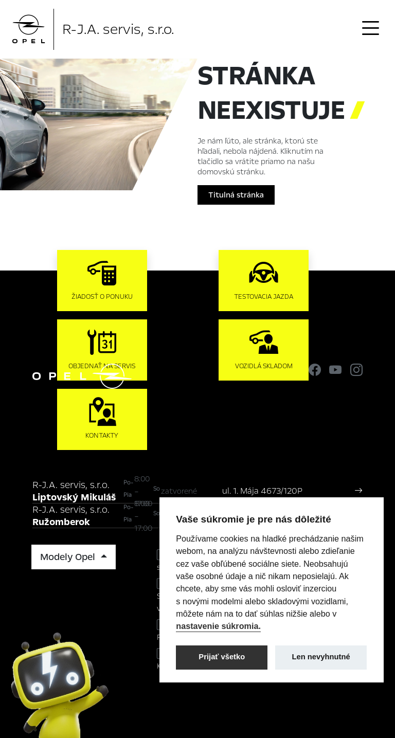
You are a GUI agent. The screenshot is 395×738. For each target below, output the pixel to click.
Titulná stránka (236, 195)
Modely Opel (69, 557)
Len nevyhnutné (321, 657)
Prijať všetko (222, 657)
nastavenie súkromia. (218, 626)
